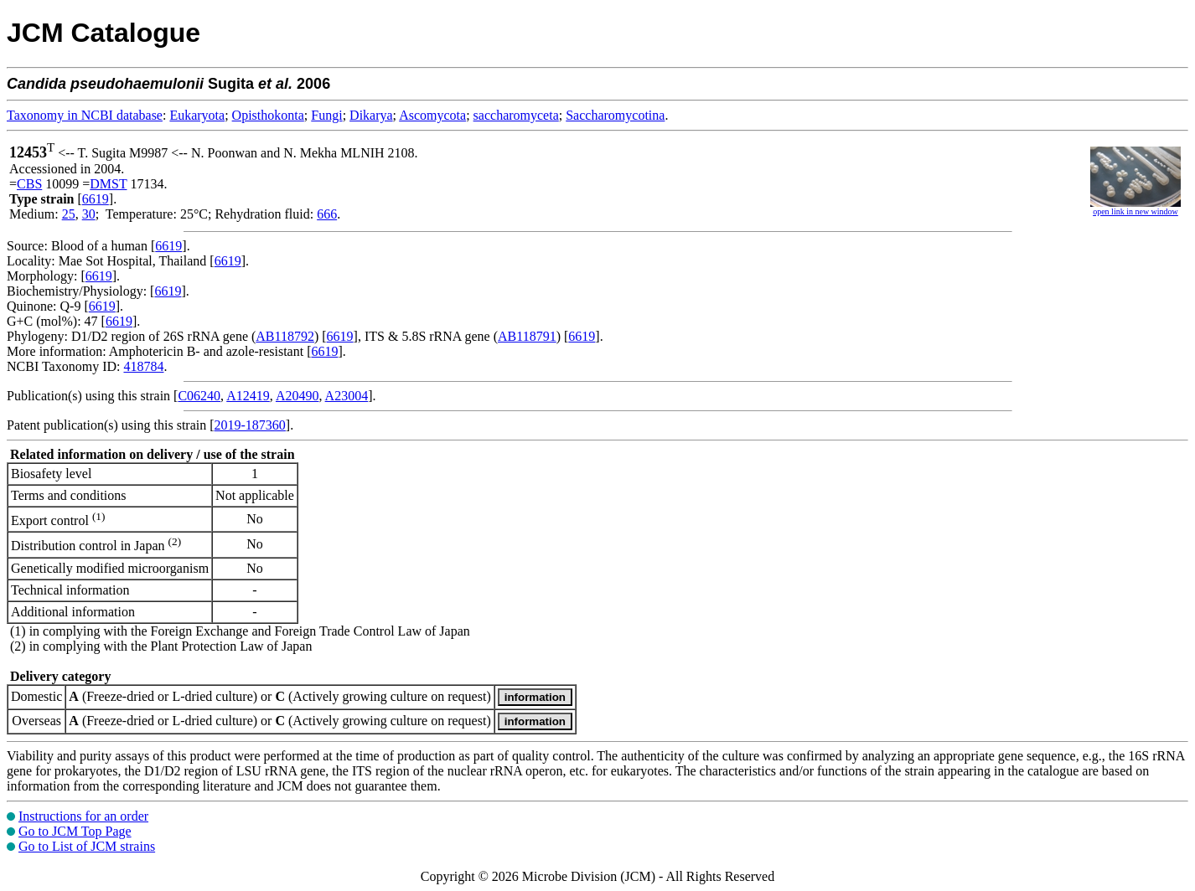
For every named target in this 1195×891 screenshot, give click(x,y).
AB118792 (285, 336)
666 (327, 214)
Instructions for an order (83, 816)
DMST (108, 184)
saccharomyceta (516, 115)
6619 (95, 199)
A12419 (248, 396)
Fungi (326, 115)
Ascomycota (432, 115)
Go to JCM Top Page (75, 831)
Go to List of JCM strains (86, 846)
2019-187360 (250, 425)
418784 (143, 366)
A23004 (347, 396)
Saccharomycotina (615, 115)
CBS (29, 184)
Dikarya (371, 115)
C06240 (199, 396)
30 (89, 214)
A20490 (297, 396)
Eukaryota (197, 115)
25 (68, 214)
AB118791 (527, 336)
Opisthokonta (268, 115)
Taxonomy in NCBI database (85, 115)
